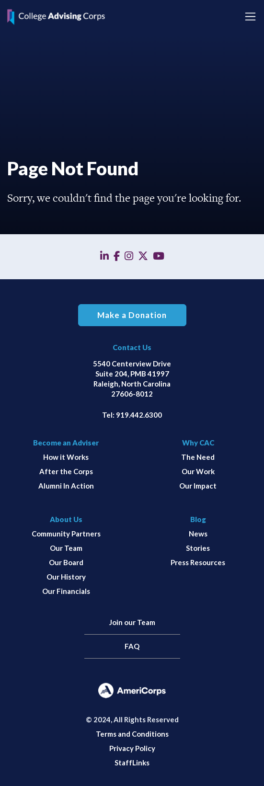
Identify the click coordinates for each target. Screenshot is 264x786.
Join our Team (132, 622)
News (198, 533)
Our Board (66, 562)
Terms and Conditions (132, 733)
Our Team (66, 548)
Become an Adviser (66, 442)
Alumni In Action (66, 485)
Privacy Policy (132, 748)
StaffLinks (132, 762)
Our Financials (66, 591)
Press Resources (198, 562)
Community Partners (66, 533)
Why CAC (198, 442)
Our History (66, 576)
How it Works (66, 457)
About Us (66, 519)
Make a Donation (132, 315)
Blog (198, 519)
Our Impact (198, 485)
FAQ (132, 646)
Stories (198, 548)
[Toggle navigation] (250, 16)
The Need (198, 457)
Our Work (198, 471)
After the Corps (66, 471)
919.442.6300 (139, 414)
